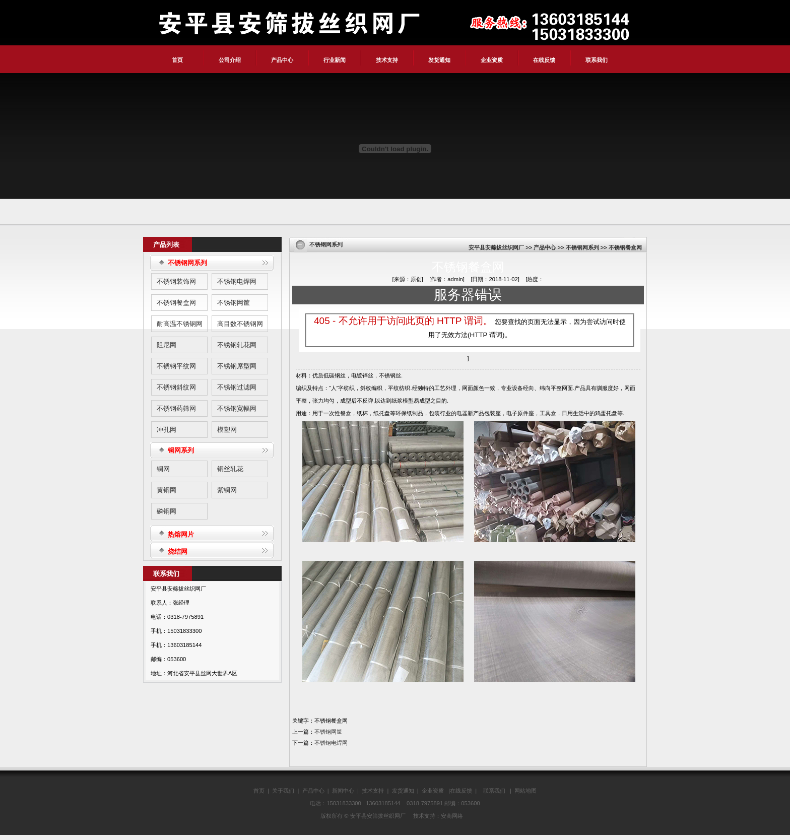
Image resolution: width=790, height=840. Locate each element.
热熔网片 (181, 534)
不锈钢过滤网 (236, 387)
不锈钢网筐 (233, 302)
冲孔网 (166, 429)
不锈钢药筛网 (176, 408)
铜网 (163, 469)
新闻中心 (343, 791)
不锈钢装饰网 (176, 281)
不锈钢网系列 (187, 263)
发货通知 (439, 60)
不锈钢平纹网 (176, 366)
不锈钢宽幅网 (236, 408)
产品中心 (282, 60)
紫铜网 (227, 490)
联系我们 (596, 60)
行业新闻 (334, 60)
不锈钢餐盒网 (176, 302)
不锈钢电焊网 (236, 281)
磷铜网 (166, 511)
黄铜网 (166, 490)
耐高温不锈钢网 (180, 324)
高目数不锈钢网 (240, 324)
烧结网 (177, 551)
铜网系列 (181, 450)
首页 (177, 60)
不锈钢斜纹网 (176, 387)
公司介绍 (230, 60)
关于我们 (283, 791)
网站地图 (525, 791)
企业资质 (492, 60)
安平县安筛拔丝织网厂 (496, 247)
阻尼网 (166, 345)
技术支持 (387, 60)
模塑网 (227, 429)
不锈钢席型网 (236, 366)
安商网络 (452, 816)
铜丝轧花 (230, 469)
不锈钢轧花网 (236, 345)
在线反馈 (544, 60)
